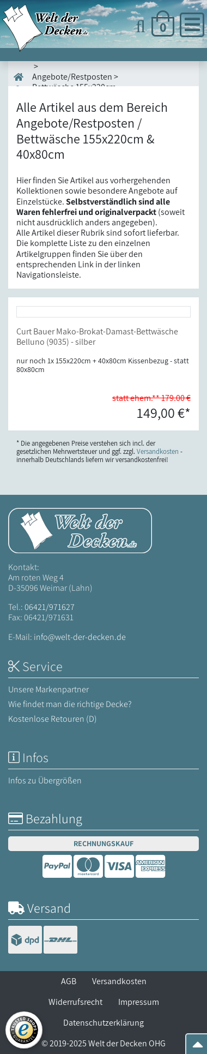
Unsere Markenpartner (48, 689)
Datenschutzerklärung (103, 1022)
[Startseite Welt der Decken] (80, 529)
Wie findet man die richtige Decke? (70, 704)
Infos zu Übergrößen (45, 780)
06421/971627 (50, 607)
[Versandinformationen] (42, 941)
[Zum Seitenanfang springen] (197, 1047)
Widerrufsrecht (75, 1002)
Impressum (138, 1002)
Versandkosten (119, 981)
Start (23, 82)
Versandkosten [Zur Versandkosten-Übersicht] (158, 451)
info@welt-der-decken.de (80, 637)
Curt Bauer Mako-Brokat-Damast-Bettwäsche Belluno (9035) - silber (97, 337)
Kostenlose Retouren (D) (52, 718)
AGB (68, 981)
